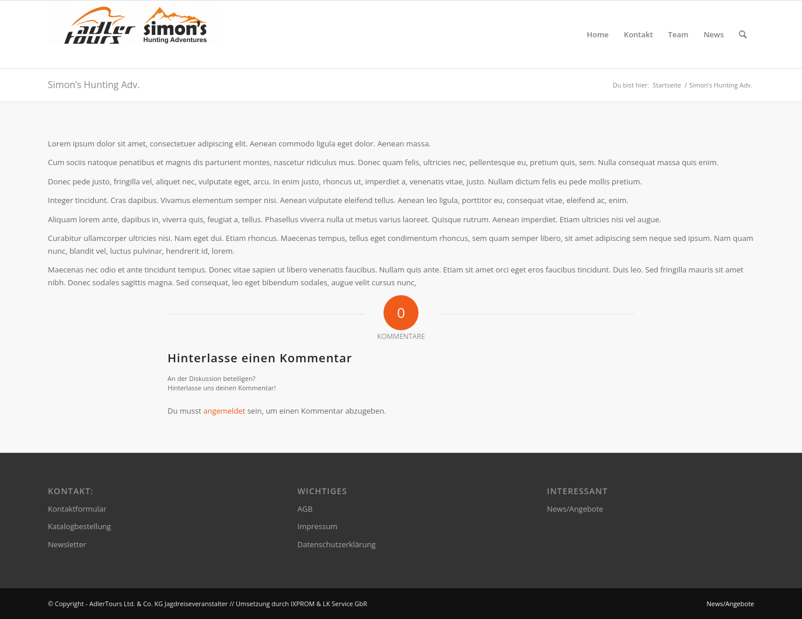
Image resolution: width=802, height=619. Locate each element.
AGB (305, 508)
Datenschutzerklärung (337, 544)
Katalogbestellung (79, 526)
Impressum (318, 526)
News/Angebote (575, 508)
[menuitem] (597, 34)
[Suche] (742, 34)
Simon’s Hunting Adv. (94, 84)
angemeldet (224, 410)
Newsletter (67, 544)
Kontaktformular (77, 508)
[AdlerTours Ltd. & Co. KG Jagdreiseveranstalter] (135, 34)
